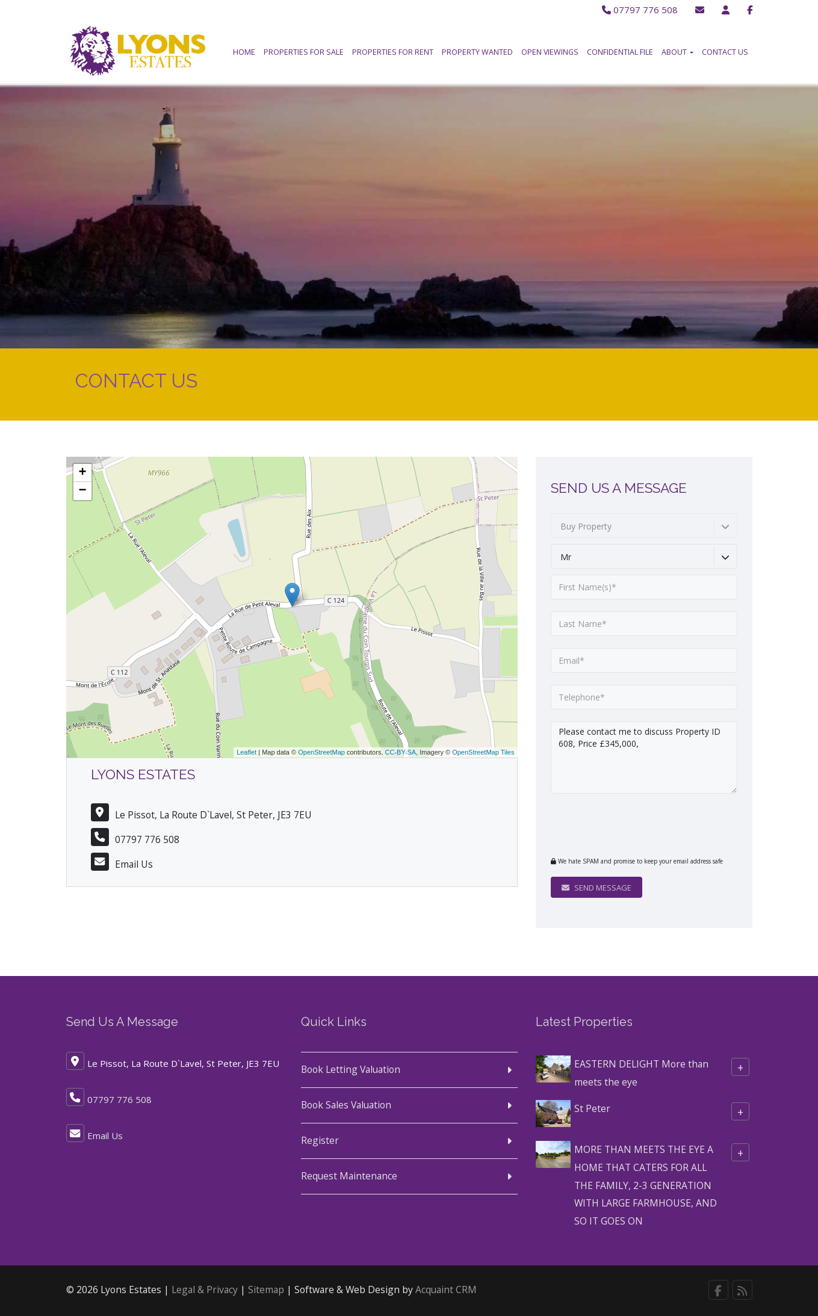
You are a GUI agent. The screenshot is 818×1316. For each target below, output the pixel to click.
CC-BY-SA (401, 752)
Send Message (596, 887)
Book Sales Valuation (346, 1104)
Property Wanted (477, 52)
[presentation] (624, 824)
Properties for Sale (304, 52)
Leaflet (246, 752)
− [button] (82, 491)
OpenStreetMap (321, 752)
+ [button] (82, 473)
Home (244, 52)
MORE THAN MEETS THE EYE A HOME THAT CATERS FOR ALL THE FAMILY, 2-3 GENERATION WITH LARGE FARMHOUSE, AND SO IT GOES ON (645, 1185)
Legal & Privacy (205, 1289)
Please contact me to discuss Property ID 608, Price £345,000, (644, 757)
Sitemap (266, 1289)
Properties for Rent (392, 52)
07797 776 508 (638, 9)
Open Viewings (549, 52)
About (677, 52)
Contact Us (725, 52)
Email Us (134, 864)
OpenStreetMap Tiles (483, 752)
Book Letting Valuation (350, 1069)
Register (320, 1140)
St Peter (592, 1108)
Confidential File (620, 52)
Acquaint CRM (446, 1289)
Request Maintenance (349, 1175)
